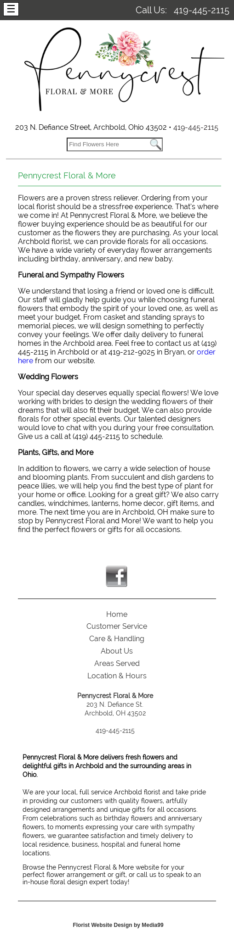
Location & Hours (117, 675)
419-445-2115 (201, 10)
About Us (117, 651)
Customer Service (116, 626)
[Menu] (11, 9)
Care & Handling (116, 638)
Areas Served (117, 663)
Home (116, 614)
